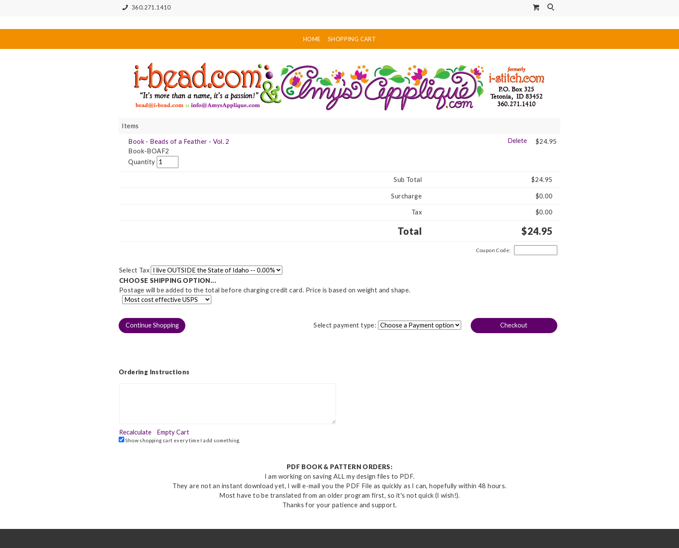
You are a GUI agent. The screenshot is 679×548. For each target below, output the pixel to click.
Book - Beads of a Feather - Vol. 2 (179, 141)
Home (312, 39)
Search (551, 8)
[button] (152, 325)
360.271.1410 (145, 7)
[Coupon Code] (535, 250)
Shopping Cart (352, 39)
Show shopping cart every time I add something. (179, 440)
